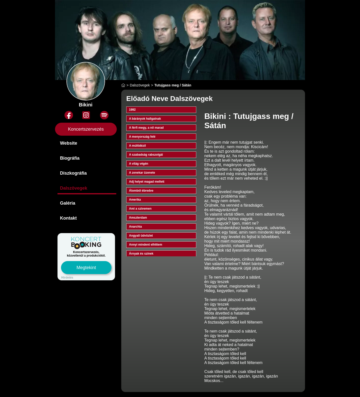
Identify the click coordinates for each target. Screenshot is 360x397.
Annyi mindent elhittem (145, 244)
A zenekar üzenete (142, 172)
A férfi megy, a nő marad (146, 127)
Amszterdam (138, 217)
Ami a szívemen (140, 208)
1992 (132, 109)
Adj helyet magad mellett (146, 181)
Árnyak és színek (141, 253)
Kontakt (68, 218)
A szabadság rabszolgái (146, 154)
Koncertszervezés (86, 129)
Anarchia (135, 226)
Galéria (67, 203)
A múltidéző (137, 145)
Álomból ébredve (141, 190)
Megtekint (86, 267)
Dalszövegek (73, 188)
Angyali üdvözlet (141, 235)
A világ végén (138, 163)
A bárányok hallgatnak (145, 118)
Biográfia (70, 158)
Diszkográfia (73, 173)
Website (68, 143)
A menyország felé (142, 136)
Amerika (135, 199)
